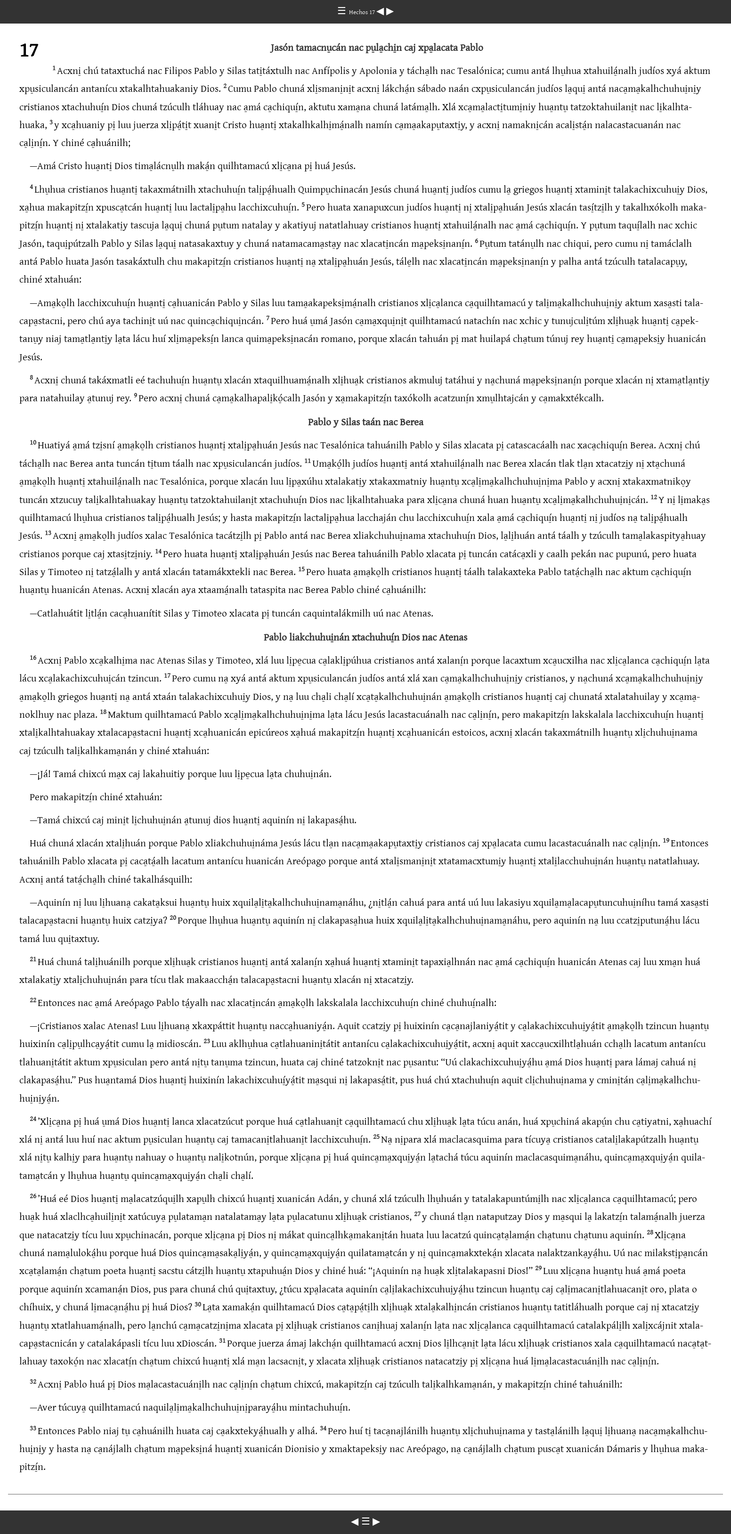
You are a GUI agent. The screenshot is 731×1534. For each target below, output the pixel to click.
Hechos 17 (362, 12)
